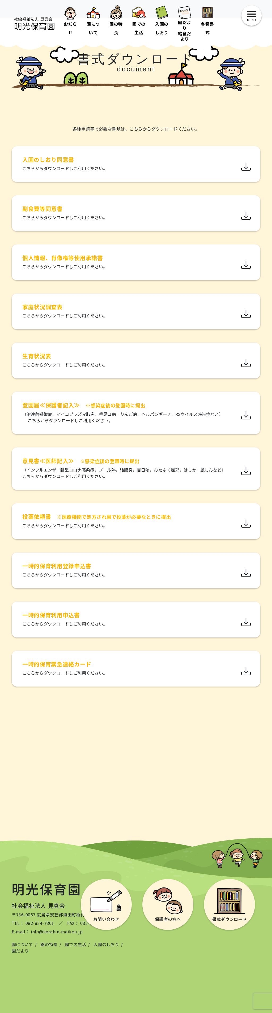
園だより (20, 950)
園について (22, 944)
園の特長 (48, 944)
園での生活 (75, 944)
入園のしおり (106, 944)
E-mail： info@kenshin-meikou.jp (47, 931)
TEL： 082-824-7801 (33, 923)
